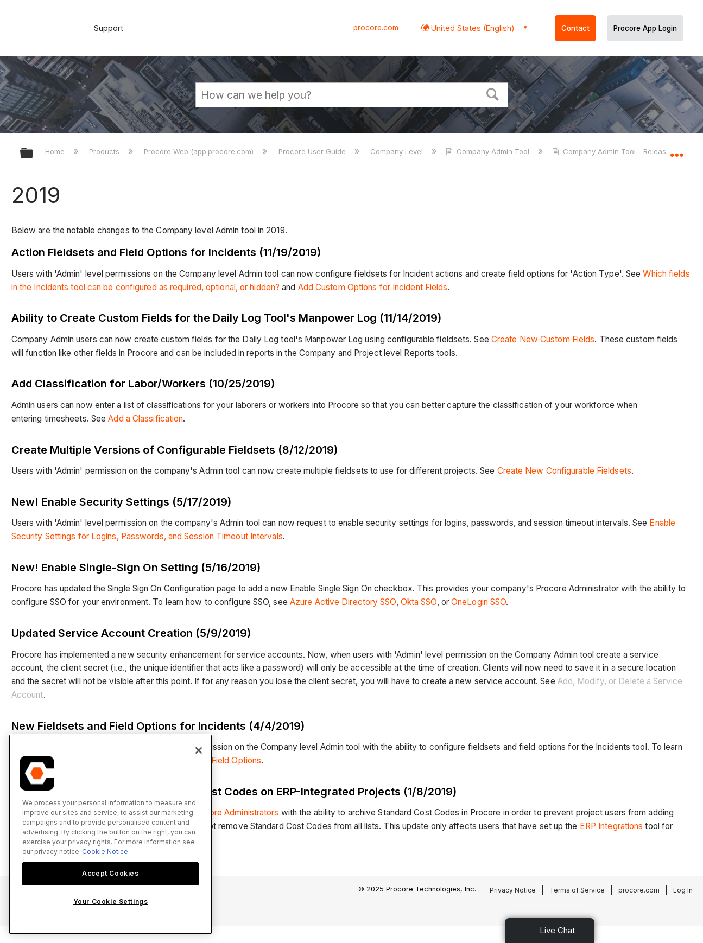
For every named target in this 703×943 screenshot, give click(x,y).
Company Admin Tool (488, 151)
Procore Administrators (234, 812)
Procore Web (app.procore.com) (200, 151)
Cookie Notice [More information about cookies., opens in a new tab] (105, 852)
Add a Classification (145, 418)
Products (105, 151)
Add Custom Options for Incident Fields (373, 287)
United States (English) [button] (472, 28)
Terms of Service (577, 890)
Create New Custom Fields (542, 339)
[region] (110, 834)
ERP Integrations (611, 826)
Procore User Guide (313, 151)
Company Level (397, 151)
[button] (492, 93)
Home (56, 151)
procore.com (375, 27)
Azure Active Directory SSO (343, 602)
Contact (575, 28)
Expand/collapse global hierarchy (33, 154)
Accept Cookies (110, 873)
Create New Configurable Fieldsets (564, 471)
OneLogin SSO (478, 602)
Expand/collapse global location (676, 150)
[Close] (199, 750)
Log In (683, 890)
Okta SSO (419, 602)
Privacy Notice (513, 890)
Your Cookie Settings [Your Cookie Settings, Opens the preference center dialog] (110, 901)
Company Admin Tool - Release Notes (623, 151)
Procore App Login (645, 28)
